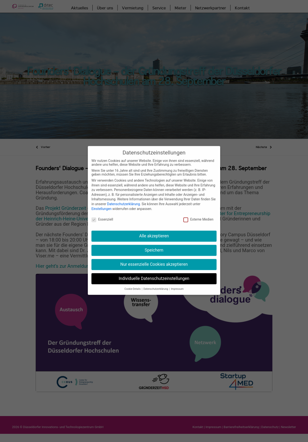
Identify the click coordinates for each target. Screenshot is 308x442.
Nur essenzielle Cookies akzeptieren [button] (154, 257)
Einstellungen (101, 201)
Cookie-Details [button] (132, 281)
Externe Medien (198, 212)
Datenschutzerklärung (123, 197)
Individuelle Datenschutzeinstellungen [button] (154, 271)
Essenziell (102, 212)
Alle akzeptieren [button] (154, 228)
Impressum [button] (177, 281)
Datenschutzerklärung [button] (156, 281)
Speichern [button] (154, 243)
